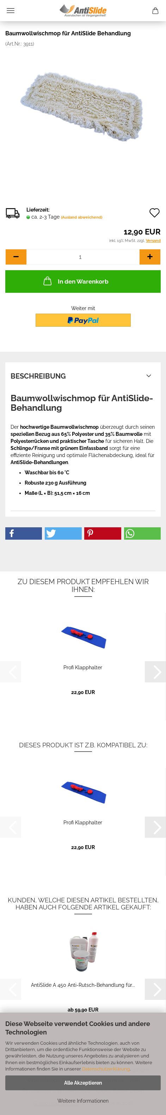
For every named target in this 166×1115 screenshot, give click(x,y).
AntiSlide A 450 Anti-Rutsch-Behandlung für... (83, 985)
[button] (15, 257)
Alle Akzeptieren (83, 1083)
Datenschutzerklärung (106, 1069)
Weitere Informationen (83, 1101)
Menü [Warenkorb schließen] (10, 10)
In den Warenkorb (75, 280)
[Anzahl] (83, 257)
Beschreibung (38, 376)
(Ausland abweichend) (81, 217)
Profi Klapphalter (82, 667)
